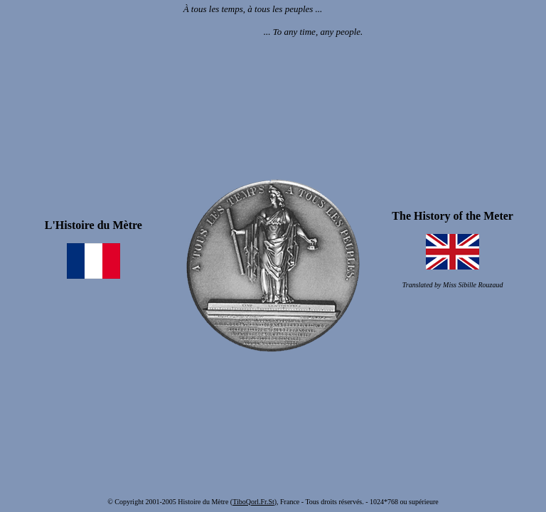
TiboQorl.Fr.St (253, 502)
